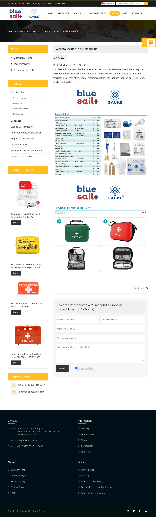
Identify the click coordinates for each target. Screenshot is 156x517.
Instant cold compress (22, 156)
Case (124, 13)
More (16, 222)
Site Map (85, 451)
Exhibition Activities (25, 70)
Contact (12, 420)
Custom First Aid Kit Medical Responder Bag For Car (25, 215)
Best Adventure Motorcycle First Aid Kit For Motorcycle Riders (27, 266)
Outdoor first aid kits (21, 103)
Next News (139, 288)
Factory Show (98, 13)
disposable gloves (20, 144)
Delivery (85, 428)
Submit (62, 368)
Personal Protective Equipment (26, 132)
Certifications (87, 445)
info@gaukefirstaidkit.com (24, 3)
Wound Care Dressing (22, 126)
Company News (23, 57)
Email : (11, 440)
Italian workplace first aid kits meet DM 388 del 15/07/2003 (26, 355)
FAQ (13, 493)
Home (50, 13)
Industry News (34, 31)
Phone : (11, 446)
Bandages (16, 120)
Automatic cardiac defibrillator (26, 150)
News (115, 13)
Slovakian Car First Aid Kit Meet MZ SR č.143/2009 (27, 305)
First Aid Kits (17, 92)
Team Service (88, 434)
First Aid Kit (18, 114)
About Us (79, 13)
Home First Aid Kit (20, 108)
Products (63, 13)
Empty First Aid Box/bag (23, 138)
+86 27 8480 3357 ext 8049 (53, 3)
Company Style (18, 475)
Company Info (18, 469)
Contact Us (138, 13)
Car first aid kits (20, 98)
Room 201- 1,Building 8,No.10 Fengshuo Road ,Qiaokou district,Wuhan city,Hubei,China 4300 (38, 431)
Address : (12, 428)
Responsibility (18, 481)
